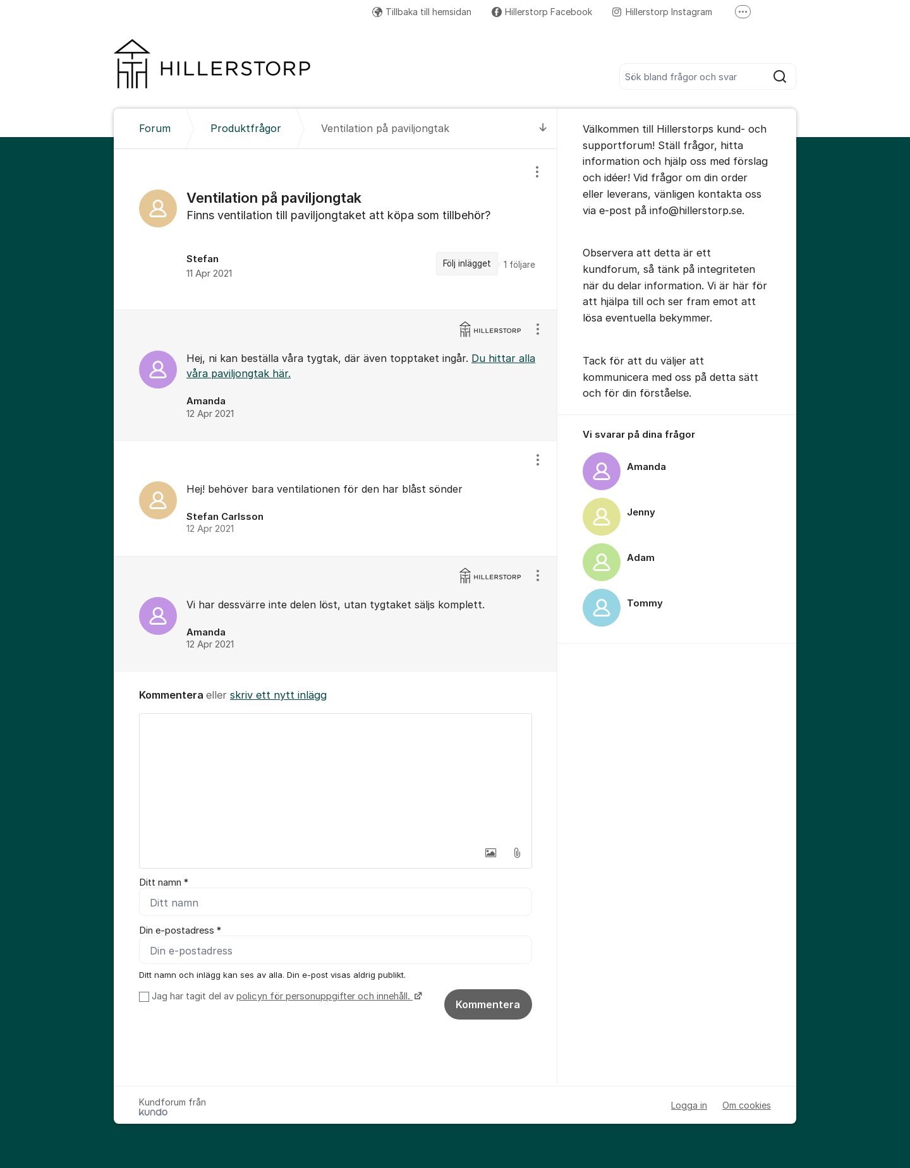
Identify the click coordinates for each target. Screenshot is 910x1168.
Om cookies (746, 1105)
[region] (335, 229)
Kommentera (488, 1004)
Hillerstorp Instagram (662, 11)
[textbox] (335, 777)
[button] (490, 852)
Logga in (689, 1105)
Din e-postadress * (180, 930)
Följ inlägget (467, 263)
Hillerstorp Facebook (542, 11)
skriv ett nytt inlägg (278, 695)
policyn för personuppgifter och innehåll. (324, 996)
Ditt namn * (163, 882)
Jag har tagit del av (285, 996)
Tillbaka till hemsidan (421, 11)
